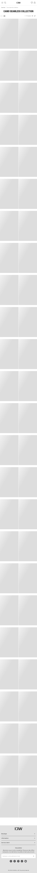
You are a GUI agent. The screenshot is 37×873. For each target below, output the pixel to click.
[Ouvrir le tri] (35, 16)
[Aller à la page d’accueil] (18, 2)
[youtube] (25, 861)
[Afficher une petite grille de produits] (4, 16)
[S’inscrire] (33, 856)
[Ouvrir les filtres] (32, 15)
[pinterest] (18, 861)
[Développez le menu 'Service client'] (18, 842)
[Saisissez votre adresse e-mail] (16, 856)
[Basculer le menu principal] (2, 2)
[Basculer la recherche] (5, 2)
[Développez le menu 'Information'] (18, 838)
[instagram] (14, 861)
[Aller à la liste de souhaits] (31, 2)
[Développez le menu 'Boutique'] (18, 834)
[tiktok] (22, 861)
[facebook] (11, 861)
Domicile (3, 7)
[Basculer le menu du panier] (34, 2)
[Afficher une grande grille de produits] (1, 16)
